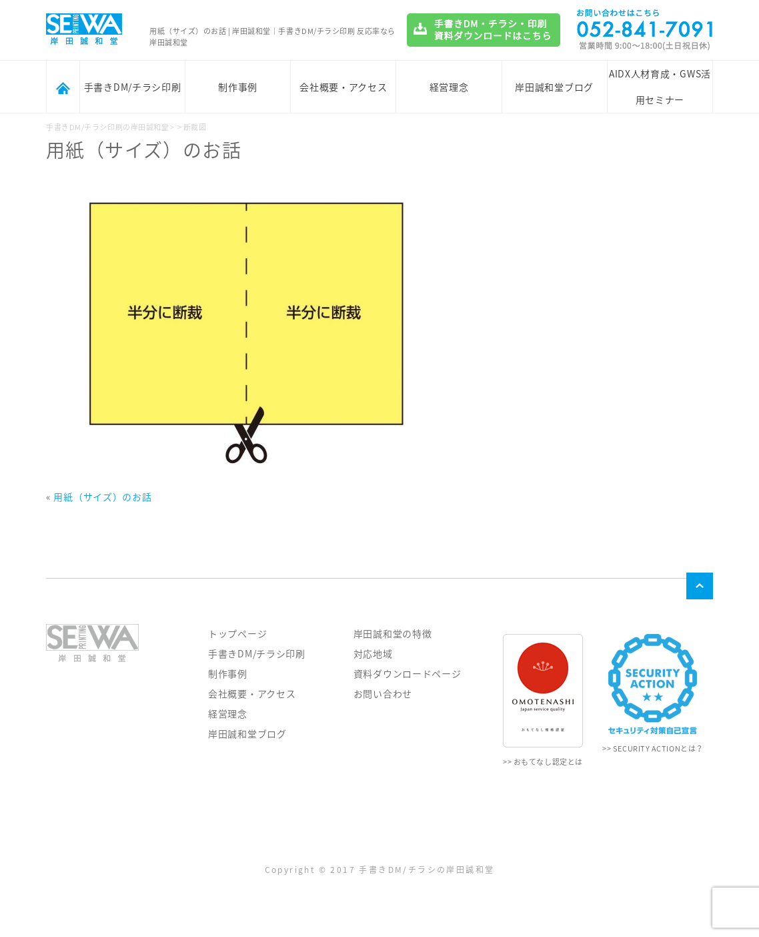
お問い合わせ (382, 693)
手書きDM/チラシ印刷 (132, 86)
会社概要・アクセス (343, 86)
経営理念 (449, 86)
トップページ (237, 633)
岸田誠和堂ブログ (554, 86)
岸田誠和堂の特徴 (392, 633)
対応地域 (373, 653)
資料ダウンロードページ (407, 673)
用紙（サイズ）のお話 (102, 496)
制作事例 (237, 86)
